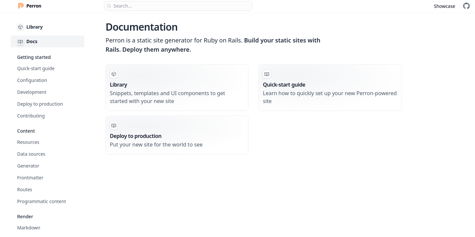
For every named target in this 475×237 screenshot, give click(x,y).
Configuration (32, 80)
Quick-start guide (35, 68)
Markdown (28, 227)
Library (30, 27)
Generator (28, 166)
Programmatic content (41, 201)
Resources (28, 142)
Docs (27, 41)
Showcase (444, 6)
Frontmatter (30, 177)
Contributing (31, 116)
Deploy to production (40, 104)
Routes (24, 189)
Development (31, 92)
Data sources (31, 154)
